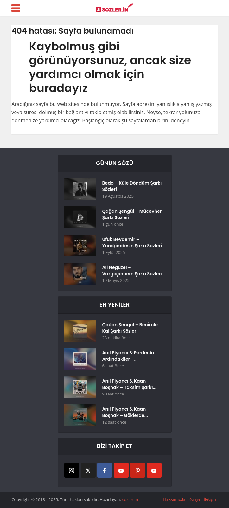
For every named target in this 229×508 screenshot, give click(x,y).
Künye (194, 499)
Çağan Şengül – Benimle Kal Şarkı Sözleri (130, 327)
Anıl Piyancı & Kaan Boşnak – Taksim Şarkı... (129, 384)
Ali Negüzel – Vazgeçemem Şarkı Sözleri (132, 270)
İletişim (211, 499)
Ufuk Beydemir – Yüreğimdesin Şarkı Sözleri (132, 242)
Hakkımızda (174, 499)
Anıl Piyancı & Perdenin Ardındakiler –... (128, 356)
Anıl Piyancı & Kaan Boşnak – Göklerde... (125, 412)
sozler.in (130, 499)
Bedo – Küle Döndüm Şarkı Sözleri (132, 186)
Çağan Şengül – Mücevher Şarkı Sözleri (132, 214)
